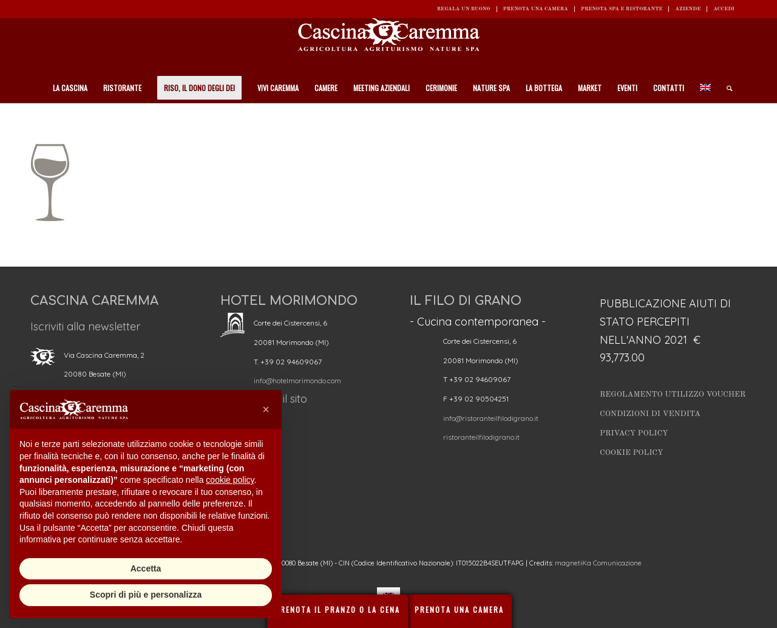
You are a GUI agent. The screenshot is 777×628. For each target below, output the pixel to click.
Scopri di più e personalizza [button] (146, 594)
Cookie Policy (631, 453)
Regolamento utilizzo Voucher (672, 394)
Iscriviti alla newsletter (85, 326)
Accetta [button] (146, 568)
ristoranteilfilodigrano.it (481, 437)
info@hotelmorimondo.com (297, 380)
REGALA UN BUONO (463, 9)
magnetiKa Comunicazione (598, 563)
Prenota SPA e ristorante (622, 9)
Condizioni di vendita (650, 414)
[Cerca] (725, 88)
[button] (266, 409)
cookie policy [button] (230, 480)
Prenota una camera (535, 9)
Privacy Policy (634, 433)
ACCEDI (724, 9)
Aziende (688, 9)
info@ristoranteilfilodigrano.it (490, 418)
